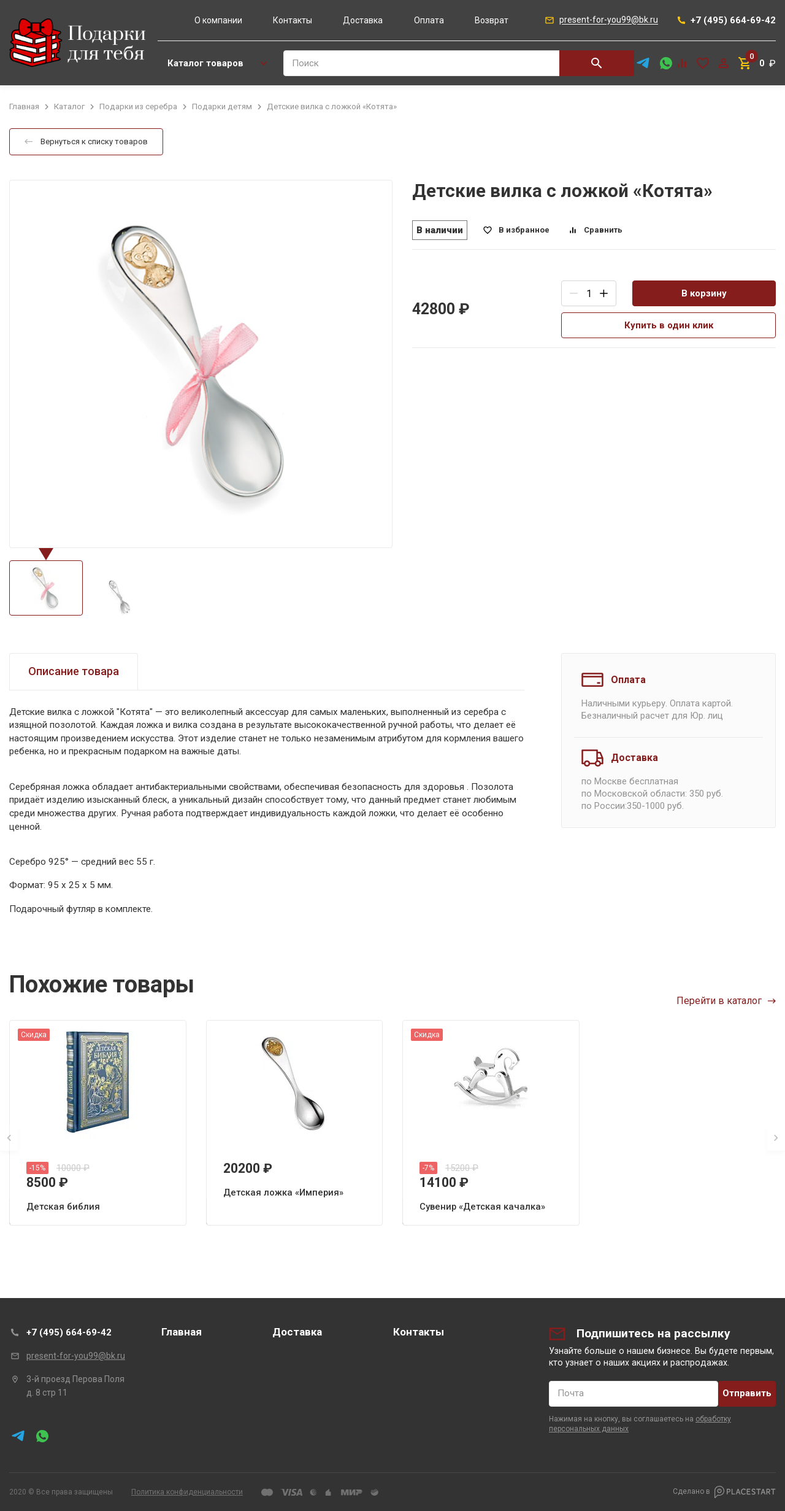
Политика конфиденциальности (187, 1492)
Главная (181, 1332)
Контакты (292, 20)
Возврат (491, 20)
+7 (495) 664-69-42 (69, 1332)
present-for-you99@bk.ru (75, 1356)
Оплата (429, 20)
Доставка (363, 20)
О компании (218, 20)
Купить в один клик (668, 325)
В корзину (704, 293)
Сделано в (724, 1492)
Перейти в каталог (726, 1001)
